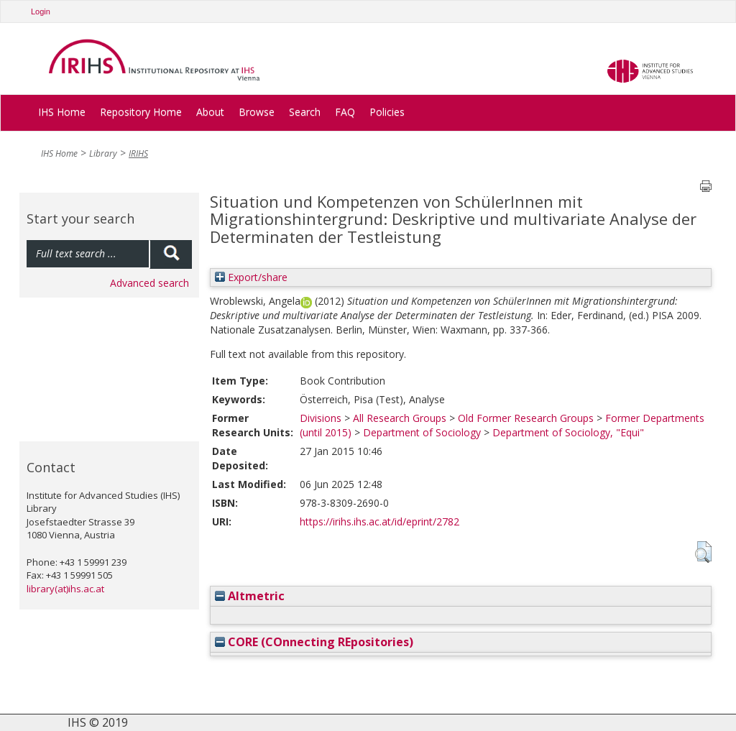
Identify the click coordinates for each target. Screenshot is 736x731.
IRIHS (138, 153)
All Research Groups (399, 418)
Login (40, 11)
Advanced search (149, 283)
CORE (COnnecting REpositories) (314, 642)
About (210, 112)
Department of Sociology (422, 432)
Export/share (251, 277)
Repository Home (141, 112)
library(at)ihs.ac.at (65, 588)
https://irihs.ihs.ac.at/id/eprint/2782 (379, 521)
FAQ (345, 112)
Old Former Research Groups (526, 418)
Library (103, 153)
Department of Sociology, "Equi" (568, 432)
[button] (703, 552)
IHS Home (62, 112)
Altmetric (250, 596)
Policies (387, 112)
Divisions (320, 418)
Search (305, 112)
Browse (257, 112)
